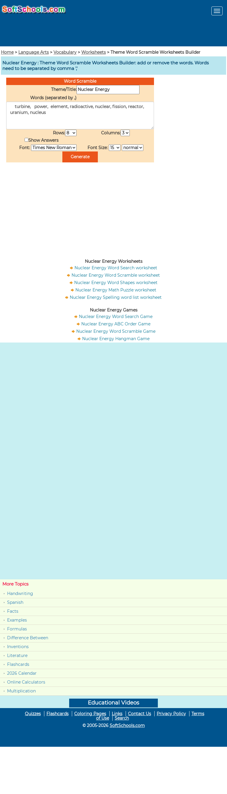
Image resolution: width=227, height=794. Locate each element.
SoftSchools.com (127, 725)
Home (7, 52)
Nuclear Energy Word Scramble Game (115, 331)
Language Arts (33, 52)
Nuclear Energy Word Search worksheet (115, 267)
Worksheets (93, 52)
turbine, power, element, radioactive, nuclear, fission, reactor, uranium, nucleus (80, 115)
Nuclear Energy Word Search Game (116, 316)
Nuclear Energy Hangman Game (116, 338)
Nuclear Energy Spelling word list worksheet (116, 297)
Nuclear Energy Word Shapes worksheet (116, 282)
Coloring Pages (90, 713)
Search (122, 718)
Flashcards (18, 664)
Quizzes (33, 713)
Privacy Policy (171, 713)
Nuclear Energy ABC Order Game (115, 324)
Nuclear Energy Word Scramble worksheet (116, 275)
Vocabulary (65, 52)
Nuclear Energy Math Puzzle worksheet (115, 290)
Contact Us (139, 713)
